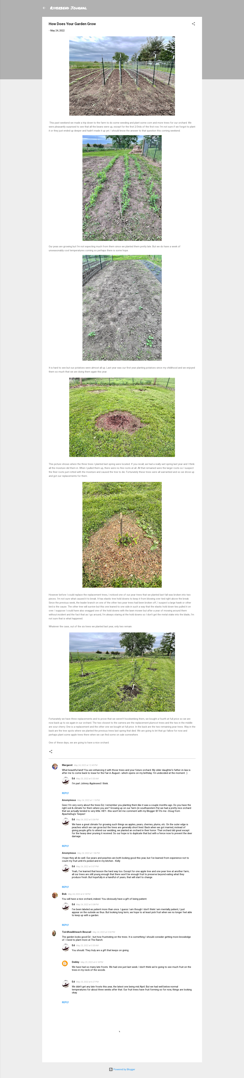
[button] (193, 24)
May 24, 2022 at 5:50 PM (104, 932)
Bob (64, 893)
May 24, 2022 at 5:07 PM (87, 866)
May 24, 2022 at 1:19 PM (88, 800)
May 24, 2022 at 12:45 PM (85, 765)
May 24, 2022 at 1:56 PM (88, 853)
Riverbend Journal (68, 8)
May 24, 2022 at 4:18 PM (79, 894)
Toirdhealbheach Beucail (76, 931)
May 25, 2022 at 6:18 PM (92, 962)
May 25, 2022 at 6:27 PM (87, 982)
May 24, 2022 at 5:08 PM (87, 904)
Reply (65, 793)
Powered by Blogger (122, 1069)
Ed (73, 778)
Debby (75, 962)
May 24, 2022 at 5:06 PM (87, 819)
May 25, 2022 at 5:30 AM (87, 778)
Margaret (67, 765)
